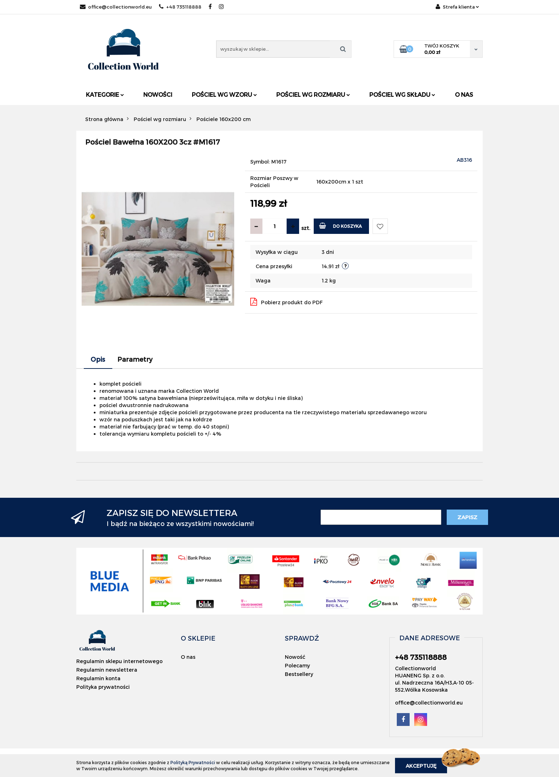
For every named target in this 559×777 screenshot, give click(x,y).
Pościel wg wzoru (224, 94)
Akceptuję (421, 765)
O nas (464, 94)
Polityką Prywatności (192, 762)
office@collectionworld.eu (116, 7)
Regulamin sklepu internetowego (119, 661)
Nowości (157, 94)
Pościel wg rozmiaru (313, 94)
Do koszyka (340, 225)
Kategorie (105, 94)
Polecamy (297, 665)
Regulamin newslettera (106, 670)
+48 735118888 (180, 7)
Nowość (295, 657)
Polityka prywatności (103, 687)
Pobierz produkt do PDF (286, 302)
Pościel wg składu (402, 94)
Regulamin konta (98, 678)
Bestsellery (299, 674)
